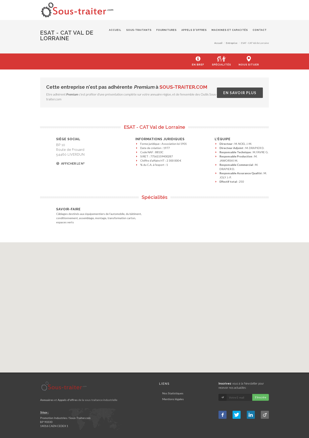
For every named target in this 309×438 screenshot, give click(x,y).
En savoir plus (239, 93)
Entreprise (231, 42)
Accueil (218, 42)
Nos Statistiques (172, 393)
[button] (155, 304)
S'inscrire (260, 397)
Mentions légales (173, 399)
